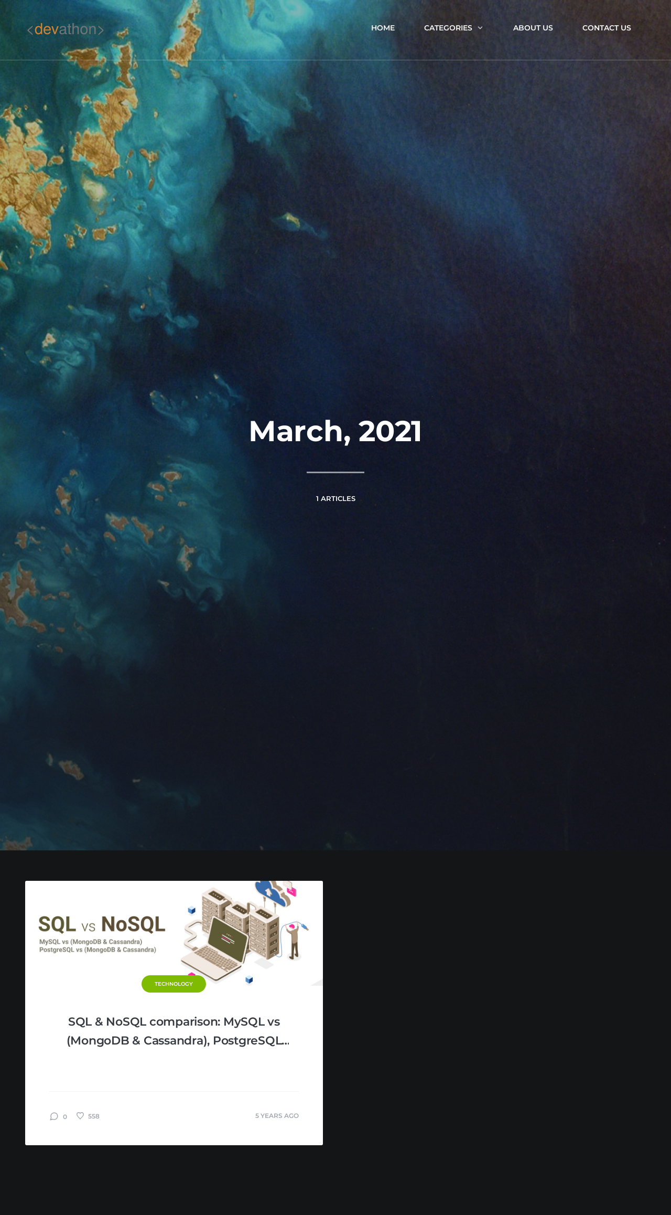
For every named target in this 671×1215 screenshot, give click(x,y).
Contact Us (606, 28)
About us (533, 28)
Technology (174, 983)
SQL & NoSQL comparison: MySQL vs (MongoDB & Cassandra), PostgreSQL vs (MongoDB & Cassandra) (174, 1032)
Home (383, 28)
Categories (454, 28)
